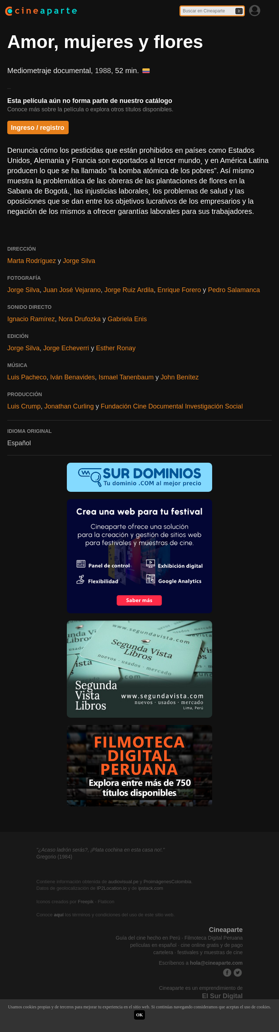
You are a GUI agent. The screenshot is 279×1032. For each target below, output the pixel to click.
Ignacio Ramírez (31, 319)
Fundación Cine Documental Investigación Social (172, 406)
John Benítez (180, 377)
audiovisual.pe (123, 881)
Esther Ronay (116, 348)
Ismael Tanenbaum (126, 377)
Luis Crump (24, 406)
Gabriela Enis (127, 319)
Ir (239, 11)
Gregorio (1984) (54, 857)
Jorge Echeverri (66, 348)
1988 (103, 71)
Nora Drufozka (79, 319)
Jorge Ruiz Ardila (129, 290)
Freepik (85, 901)
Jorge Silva (79, 260)
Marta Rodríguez (31, 260)
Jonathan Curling (69, 406)
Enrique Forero (179, 290)
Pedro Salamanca (234, 290)
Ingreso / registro (37, 127)
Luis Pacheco (26, 377)
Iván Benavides (72, 377)
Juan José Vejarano (72, 290)
